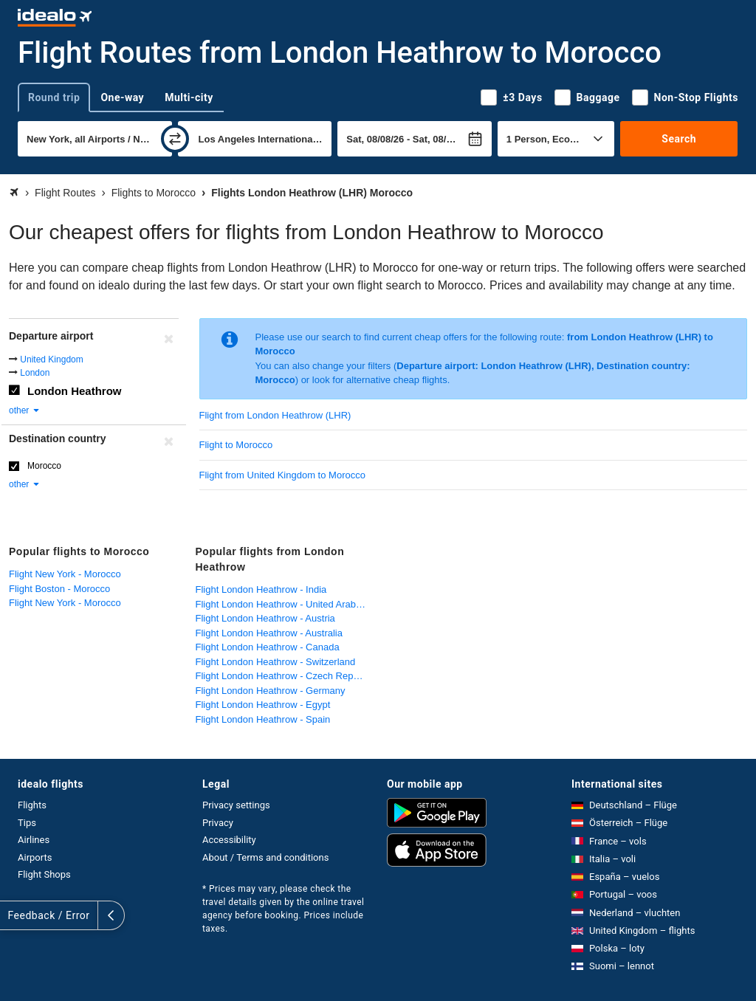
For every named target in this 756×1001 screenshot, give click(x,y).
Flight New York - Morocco (65, 573)
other (25, 410)
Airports (35, 857)
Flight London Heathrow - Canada (268, 647)
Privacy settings (236, 805)
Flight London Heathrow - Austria (265, 618)
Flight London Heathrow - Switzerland (276, 661)
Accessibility (229, 839)
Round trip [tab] (54, 97)
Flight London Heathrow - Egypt (263, 704)
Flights (32, 805)
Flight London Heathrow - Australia (269, 633)
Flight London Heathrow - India (261, 589)
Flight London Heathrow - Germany (271, 690)
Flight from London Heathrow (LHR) (275, 415)
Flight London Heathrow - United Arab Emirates (285, 604)
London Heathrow (74, 391)
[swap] (175, 139)
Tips (27, 822)
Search (679, 139)
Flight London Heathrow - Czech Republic (285, 675)
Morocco (44, 466)
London (34, 373)
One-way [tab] (122, 97)
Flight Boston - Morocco (59, 588)
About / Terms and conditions (265, 857)
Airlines (33, 839)
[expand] (13, 915)
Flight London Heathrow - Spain (263, 719)
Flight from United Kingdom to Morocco (282, 475)
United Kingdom (51, 359)
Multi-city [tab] (189, 97)
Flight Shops (44, 874)
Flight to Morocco (236, 444)
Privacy (217, 822)
